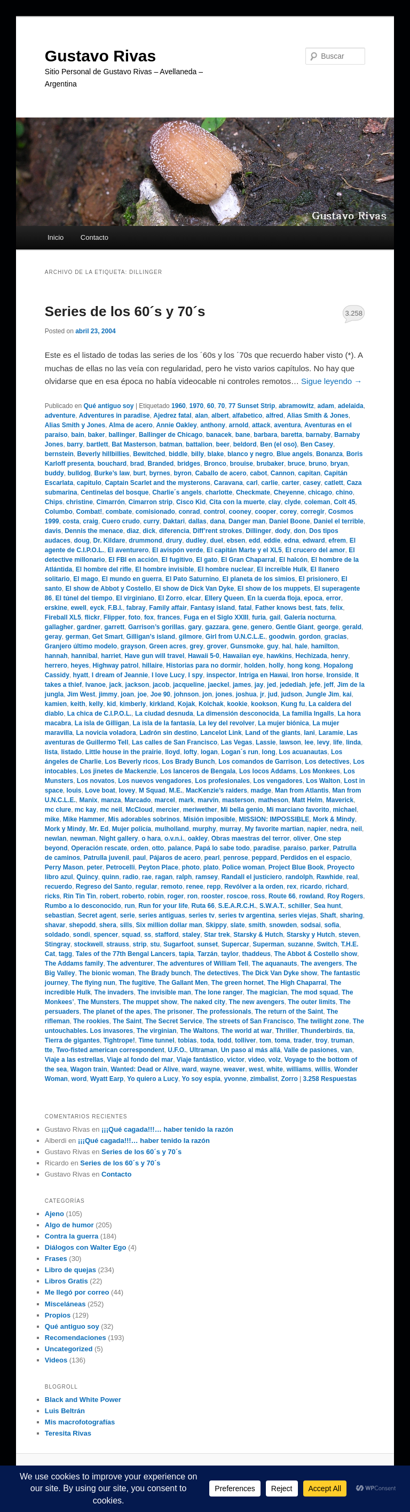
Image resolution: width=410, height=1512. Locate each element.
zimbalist (263, 1079)
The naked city (203, 1002)
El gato (206, 559)
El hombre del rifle (104, 569)
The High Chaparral (297, 982)
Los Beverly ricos (132, 761)
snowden (283, 925)
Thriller (286, 1031)
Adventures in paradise (114, 415)
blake (216, 454)
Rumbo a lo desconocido (83, 906)
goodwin (282, 636)
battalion (199, 444)
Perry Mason (64, 867)
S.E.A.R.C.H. (237, 906)
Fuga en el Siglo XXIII (216, 617)
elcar (193, 598)
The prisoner (173, 1011)
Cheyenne (289, 492)
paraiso (294, 848)
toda (207, 1040)
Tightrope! (119, 1040)
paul (139, 857)
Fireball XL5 (63, 617)
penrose (235, 857)
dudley (196, 540)
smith (256, 925)
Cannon (283, 473)
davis (53, 531)
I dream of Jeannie (120, 675)
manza (111, 800)
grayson (133, 646)
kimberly (133, 704)
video (256, 1059)
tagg (65, 954)
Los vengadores (278, 781)
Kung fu (293, 704)
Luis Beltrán (65, 1411)
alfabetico (247, 415)
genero (261, 627)
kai (347, 694)
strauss (117, 944)
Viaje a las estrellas (74, 1059)
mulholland (172, 829)
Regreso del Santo (104, 886)
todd (224, 1040)
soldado (57, 934)
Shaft (328, 915)
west (256, 1069)
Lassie (265, 742)
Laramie (331, 733)
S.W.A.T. (272, 906)
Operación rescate (99, 848)
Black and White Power (83, 1400)
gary (194, 627)
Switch (327, 944)
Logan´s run (240, 752)
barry (75, 444)
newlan (56, 838)
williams (299, 1069)
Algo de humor (69, 1225)
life (337, 742)
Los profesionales (222, 781)
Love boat (100, 790)
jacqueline (188, 684)
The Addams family (74, 963)
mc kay (86, 809)
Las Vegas (237, 742)
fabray (136, 608)
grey (196, 646)
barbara (265, 434)
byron (182, 473)
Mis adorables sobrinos (144, 819)
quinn (111, 877)
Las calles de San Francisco (174, 742)
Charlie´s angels (177, 492)
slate (237, 925)
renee (194, 886)
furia (259, 617)
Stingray (57, 944)
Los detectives (327, 761)
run (129, 906)
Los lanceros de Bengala (197, 771)
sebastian (59, 915)
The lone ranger (219, 992)
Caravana (228, 483)
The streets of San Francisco (250, 1021)
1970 (196, 406)
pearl (212, 857)
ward (189, 1069)
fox (149, 617)
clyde (293, 502)
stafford (167, 934)
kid (111, 704)
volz (275, 1059)
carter (290, 483)
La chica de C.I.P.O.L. (99, 713)
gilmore (190, 636)
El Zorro (170, 598)
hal (286, 646)
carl (251, 483)
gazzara (216, 627)
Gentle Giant (294, 627)
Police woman (243, 867)
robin (156, 896)
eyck (97, 608)
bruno (318, 463)
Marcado (137, 800)
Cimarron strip (151, 502)
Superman (268, 944)
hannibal (84, 656)
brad (137, 463)
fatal (245, 608)
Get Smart (107, 636)
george (327, 627)
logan (209, 752)
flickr (92, 617)
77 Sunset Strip (251, 406)
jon (207, 694)
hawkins (278, 656)
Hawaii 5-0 (203, 656)
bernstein (59, 454)
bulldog (78, 473)
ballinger (121, 434)
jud (273, 694)
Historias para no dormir (203, 665)
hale (301, 646)
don (299, 531)
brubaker (270, 463)
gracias (336, 636)
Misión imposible (209, 819)
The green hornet (237, 982)
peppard (264, 857)
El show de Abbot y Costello (108, 588)
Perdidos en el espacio (315, 857)
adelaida (351, 406)
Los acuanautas (303, 752)
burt (139, 473)
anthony (212, 425)
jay (259, 684)
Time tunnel (156, 1040)
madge (261, 790)
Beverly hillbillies (103, 454)
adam (326, 406)
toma (282, 1040)
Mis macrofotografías (80, 1422)
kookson (264, 704)
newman (83, 838)
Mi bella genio (241, 809)
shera (107, 925)
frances (168, 617)
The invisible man (164, 992)
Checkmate (253, 492)
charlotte (219, 492)
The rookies (91, 1021)
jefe (314, 684)
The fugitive (136, 982)
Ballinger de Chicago (170, 434)
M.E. (176, 790)
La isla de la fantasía (164, 723)
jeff (329, 684)
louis (74, 790)
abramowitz (296, 406)
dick (149, 531)
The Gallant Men (183, 982)
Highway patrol (115, 665)
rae (147, 877)
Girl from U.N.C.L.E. (235, 636)
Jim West (81, 694)
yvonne (235, 1079)
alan (201, 415)
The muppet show (150, 1002)
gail (275, 617)
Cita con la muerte (237, 502)
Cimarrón (111, 502)
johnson (186, 694)
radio (130, 877)
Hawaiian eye (243, 656)
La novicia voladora (106, 733)
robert (109, 896)
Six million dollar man (169, 925)
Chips (53, 502)
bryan (339, 463)
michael (345, 809)
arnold (239, 425)
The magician (266, 992)
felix (336, 608)
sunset (207, 944)
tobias (187, 1040)
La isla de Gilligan (102, 723)
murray (230, 829)
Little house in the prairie (123, 752)
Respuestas (330, 1079)
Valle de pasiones (310, 1050)
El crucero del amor (315, 550)
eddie (272, 540)
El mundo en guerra (132, 579)
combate (119, 511)
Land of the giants (272, 733)
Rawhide (330, 877)
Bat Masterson (134, 444)
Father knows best (283, 608)
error (333, 598)
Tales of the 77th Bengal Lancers (126, 954)
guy (272, 646)
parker (319, 848)
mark (186, 800)
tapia (186, 954)
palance (180, 848)
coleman (317, 502)
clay (275, 502)
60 (210, 406)
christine (79, 502)
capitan (309, 473)
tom (265, 1040)
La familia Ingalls (308, 713)
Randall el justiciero (252, 877)
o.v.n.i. (174, 838)
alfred (274, 415)
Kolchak (211, 704)
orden (139, 848)
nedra (339, 829)
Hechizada (311, 656)
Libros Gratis (66, 1281)
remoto (172, 886)
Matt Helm (307, 800)
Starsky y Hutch (311, 934)
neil (356, 829)
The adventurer (130, 963)
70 (221, 406)
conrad (189, 511)
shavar (55, 925)
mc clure (58, 809)
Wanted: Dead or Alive (144, 1069)
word (79, 1079)
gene (239, 627)
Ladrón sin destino (167, 733)
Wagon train (88, 1069)
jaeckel (218, 684)
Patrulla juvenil (106, 857)
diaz (133, 531)
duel (216, 540)
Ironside (338, 675)
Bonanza (329, 454)
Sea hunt (327, 906)
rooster (212, 896)
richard (336, 886)
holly (276, 665)
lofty (190, 752)
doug (82, 540)
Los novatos (96, 781)
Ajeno (54, 1214)
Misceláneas (65, 1304)
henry (339, 656)
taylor (230, 954)
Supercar (235, 944)
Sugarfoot (178, 944)
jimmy (108, 694)
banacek (219, 434)
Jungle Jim (322, 694)
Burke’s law (111, 473)
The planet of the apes (117, 1011)
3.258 (353, 313)
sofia (331, 925)
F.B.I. (115, 608)
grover (216, 646)
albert (220, 415)
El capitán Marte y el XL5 (244, 550)
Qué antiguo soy (109, 406)
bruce (296, 463)
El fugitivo (177, 559)
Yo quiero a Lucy (152, 1079)
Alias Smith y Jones (75, 425)
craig (90, 521)
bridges (188, 463)
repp (213, 886)
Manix (88, 800)
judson (291, 694)
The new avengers (257, 1002)
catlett (333, 483)
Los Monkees (319, 771)
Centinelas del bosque (114, 492)
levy (323, 742)
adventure (60, 415)
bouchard (112, 463)
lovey (127, 790)
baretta (291, 434)
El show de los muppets (274, 588)
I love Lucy (168, 675)
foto (135, 617)
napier (316, 829)
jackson (137, 684)
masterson (238, 800)
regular (146, 886)
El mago (85, 579)
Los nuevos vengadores (154, 781)
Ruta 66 (203, 906)
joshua (246, 694)
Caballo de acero (220, 473)
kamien (56, 704)
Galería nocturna (309, 617)
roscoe (237, 896)
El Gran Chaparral (248, 559)
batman (171, 444)
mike (52, 819)
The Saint (127, 1021)
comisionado (155, 511)
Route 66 (282, 896)
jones (224, 694)
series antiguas (161, 915)
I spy (195, 675)
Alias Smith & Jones (317, 415)
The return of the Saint (289, 1011)
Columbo (59, 511)
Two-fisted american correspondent (110, 1050)
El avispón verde (177, 550)
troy (322, 1040)
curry (152, 521)
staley (191, 934)
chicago (320, 492)
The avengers (321, 963)
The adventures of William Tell (202, 963)
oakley (198, 838)
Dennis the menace (94, 531)
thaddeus (256, 954)
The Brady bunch (164, 973)
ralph (184, 877)
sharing (351, 915)
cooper (265, 511)
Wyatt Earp (106, 1079)
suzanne (300, 944)
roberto (133, 896)
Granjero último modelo (81, 646)
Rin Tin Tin (80, 896)
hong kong (303, 665)
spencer (105, 934)
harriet (111, 656)
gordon (310, 636)
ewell (78, 608)
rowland (311, 896)
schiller (299, 906)
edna (291, 540)
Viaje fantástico (200, 1059)
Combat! (89, 511)
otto (158, 848)
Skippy (216, 925)
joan (127, 694)
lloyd (172, 752)
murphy (204, 829)
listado (71, 752)
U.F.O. (177, 1050)
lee (309, 742)
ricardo (311, 886)
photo (191, 867)
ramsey (206, 877)
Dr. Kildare (109, 540)
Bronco (215, 463)
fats (320, 608)
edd (254, 540)
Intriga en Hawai (263, 675)
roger (175, 896)
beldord (245, 444)
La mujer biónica (283, 723)
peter (94, 867)
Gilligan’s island (151, 636)
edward (314, 540)
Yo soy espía (201, 1079)
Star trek (217, 934)
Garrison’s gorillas (156, 627)
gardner (89, 627)
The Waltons (199, 1031)
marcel (164, 800)
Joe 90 (160, 694)
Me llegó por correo (77, 1292)
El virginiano (135, 598)
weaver (235, 1069)
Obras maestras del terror (250, 838)
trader (303, 1040)
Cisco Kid (191, 502)
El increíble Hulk (281, 569)
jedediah (293, 684)
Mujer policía (131, 829)
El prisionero (317, 579)
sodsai (311, 925)
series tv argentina (246, 915)
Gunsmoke (246, 646)
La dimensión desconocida (237, 713)
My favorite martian (274, 829)
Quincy (87, 877)
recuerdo (58, 886)
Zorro (289, 1079)
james (242, 684)
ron (192, 896)
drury (174, 540)
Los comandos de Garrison (259, 761)
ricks (52, 896)
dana (217, 521)
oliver (301, 838)
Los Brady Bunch (188, 761)
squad (131, 934)
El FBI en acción (133, 559)
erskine (56, 608)
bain (77, 434)
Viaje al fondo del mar (140, 1059)
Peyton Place (158, 867)
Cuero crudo (121, 521)
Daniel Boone (289, 521)
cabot (258, 473)
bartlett (97, 444)
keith (77, 704)
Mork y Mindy (65, 829)
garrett (114, 627)
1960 (178, 406)
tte (49, 1050)
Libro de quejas (70, 1270)
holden (254, 665)
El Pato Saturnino (192, 579)
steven (348, 934)
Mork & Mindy (334, 819)
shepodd (82, 925)
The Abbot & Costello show (316, 954)
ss (147, 934)
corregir (313, 511)
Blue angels (294, 454)
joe (142, 694)
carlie (269, 483)
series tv (201, 915)
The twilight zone (323, 1021)
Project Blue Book (296, 867)
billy (197, 454)
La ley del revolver (227, 723)
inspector (221, 675)
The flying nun (93, 982)
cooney (240, 511)
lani (309, 733)
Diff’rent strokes (217, 531)
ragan (164, 877)
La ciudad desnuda (164, 713)
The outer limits (311, 1002)
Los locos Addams (267, 771)
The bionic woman (106, 973)
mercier (167, 809)
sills (126, 925)
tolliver (245, 1040)
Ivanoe (95, 684)
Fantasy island (213, 608)
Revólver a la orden (253, 886)
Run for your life (163, 906)
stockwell (88, 944)
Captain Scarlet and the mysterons (157, 483)
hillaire (152, 665)
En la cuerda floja (273, 598)
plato (211, 867)
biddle (178, 454)
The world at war (247, 1031)
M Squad (152, 790)
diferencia (174, 531)
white (274, 1069)
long (268, 752)
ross (258, 896)
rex (291, 886)
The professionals (223, 1011)
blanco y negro (250, 454)
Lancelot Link (220, 733)
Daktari (174, 521)
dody (282, 531)
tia (349, 1031)
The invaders (114, 992)
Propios (57, 1315)
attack (261, 425)
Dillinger (258, 531)
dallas (197, 521)
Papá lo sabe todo (222, 848)
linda (353, 742)
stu (155, 944)
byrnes (159, 473)
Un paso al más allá (250, 1050)
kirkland (161, 704)
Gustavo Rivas (100, 56)
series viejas (297, 915)
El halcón (293, 559)
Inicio (56, 237)
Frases (56, 1259)
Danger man (246, 521)
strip (140, 944)
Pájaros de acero (175, 857)
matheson (273, 800)
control (214, 511)
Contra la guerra (71, 1236)
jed (271, 684)
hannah (56, 656)
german (77, 636)
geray (53, 636)
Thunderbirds (321, 1031)
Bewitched (149, 454)
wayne (210, 1069)
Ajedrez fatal (172, 415)
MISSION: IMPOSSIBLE (274, 819)
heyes (80, 665)
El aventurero (128, 550)
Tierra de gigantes (72, 1040)
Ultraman (203, 1050)
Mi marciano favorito (297, 809)
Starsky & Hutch (258, 934)
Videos (56, 1360)
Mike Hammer (84, 819)
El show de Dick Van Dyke (194, 588)
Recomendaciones (75, 1338)
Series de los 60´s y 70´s (125, 311)
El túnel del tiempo (84, 598)
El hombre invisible (164, 569)
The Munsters (98, 1002)
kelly (96, 704)
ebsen (236, 540)
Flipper (114, 617)
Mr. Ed (98, 829)
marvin (208, 800)
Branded (161, 463)
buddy (54, 473)
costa (70, 521)
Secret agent (97, 915)
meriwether (200, 809)
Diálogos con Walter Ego (86, 1247)
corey (288, 511)
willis (322, 1069)
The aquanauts (274, 963)
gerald (351, 627)
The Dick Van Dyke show (279, 973)
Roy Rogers (345, 896)
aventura (287, 425)
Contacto (94, 237)
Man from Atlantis (302, 790)
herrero (56, 665)
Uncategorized (69, 1349)
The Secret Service (173, 1021)
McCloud (139, 809)
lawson (290, 742)
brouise (241, 463)
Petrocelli (120, 867)
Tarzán (208, 954)
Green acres (167, 646)
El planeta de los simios (259, 579)
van (346, 1050)
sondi (81, 934)
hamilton (324, 646)
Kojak (186, 704)
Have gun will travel (154, 656)
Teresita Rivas (68, 1433)
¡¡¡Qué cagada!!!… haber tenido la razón (167, 1129)
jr (262, 694)
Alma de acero (131, 425)
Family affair (168, 608)
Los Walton (323, 781)
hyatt (81, 675)
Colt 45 (344, 502)
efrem (337, 540)
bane (242, 434)
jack (115, 684)
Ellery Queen (223, 598)
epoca (313, 598)
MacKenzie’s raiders (216, 790)
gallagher (59, 627)
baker (96, 434)
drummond (145, 540)
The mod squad (314, 992)
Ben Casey (317, 444)
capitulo (89, 483)
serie (127, 915)
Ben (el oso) (278, 444)
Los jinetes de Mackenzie (118, 771)
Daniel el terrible (338, 521)
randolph (299, 877)
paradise (267, 848)
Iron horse (307, 675)
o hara (151, 838)
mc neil (111, 809)
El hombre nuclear (226, 569)
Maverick (339, 800)
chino (344, 492)
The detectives (216, 973)
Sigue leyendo (331, 381)
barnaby (318, 434)
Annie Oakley (176, 425)
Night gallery (118, 838)
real (352, 877)
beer (223, 444)
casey (311, 483)
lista (51, 752)
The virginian (157, 1031)
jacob (161, 684)
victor (236, 1059)
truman (342, 1040)
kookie (237, 704)
